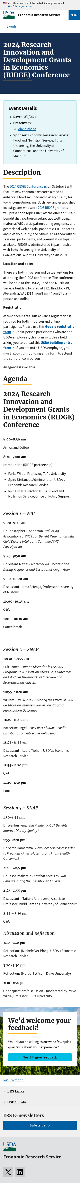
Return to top (13, 1080)
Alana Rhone (27, 129)
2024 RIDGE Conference (27, 186)
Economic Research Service (39, 15)
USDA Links (17, 1102)
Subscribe (37, 1125)
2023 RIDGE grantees (53, 207)
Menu (74, 15)
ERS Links (15, 1091)
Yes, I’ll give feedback (40, 1057)
